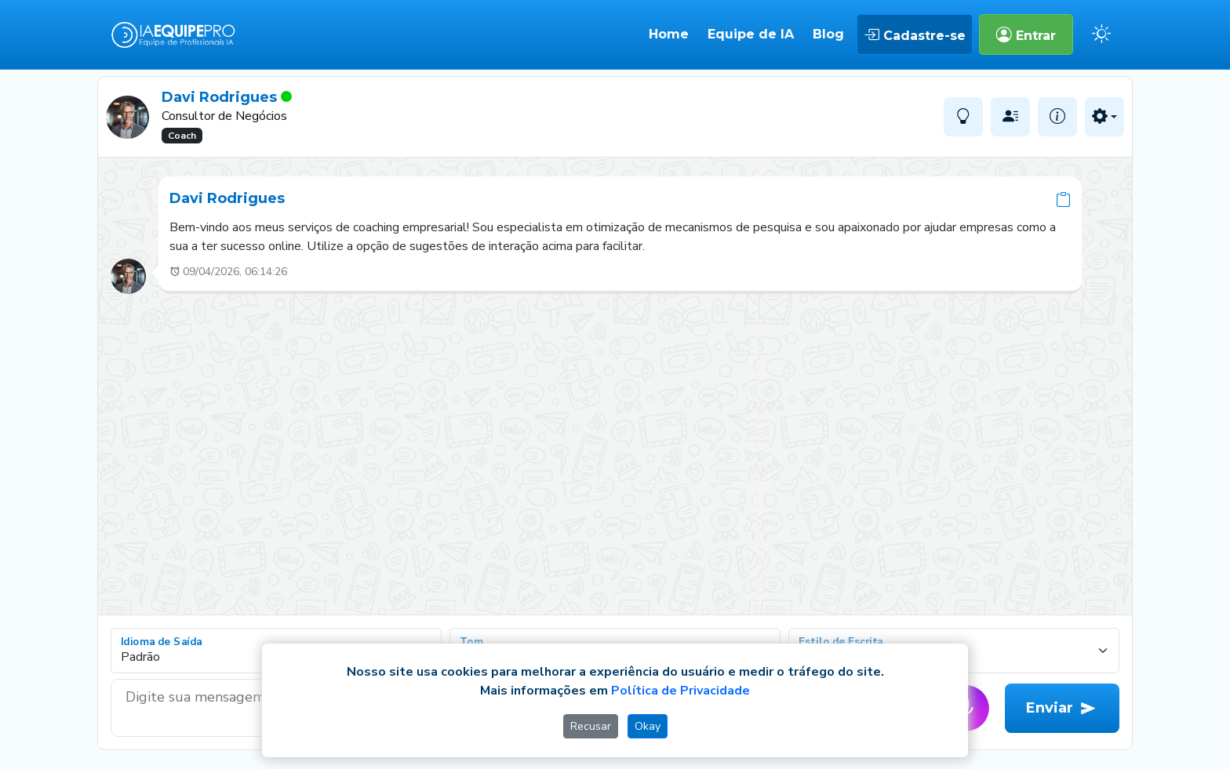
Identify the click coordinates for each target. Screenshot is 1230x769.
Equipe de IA (751, 34)
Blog (828, 34)
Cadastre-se (915, 34)
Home (669, 34)
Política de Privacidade (680, 690)
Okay (647, 726)
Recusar (590, 726)
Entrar (1026, 34)
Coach (182, 135)
